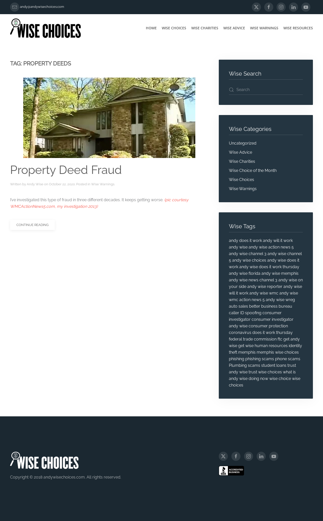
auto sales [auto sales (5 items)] (238, 306)
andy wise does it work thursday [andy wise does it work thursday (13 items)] (269, 266)
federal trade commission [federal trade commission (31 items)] (253, 339)
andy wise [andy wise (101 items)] (238, 247)
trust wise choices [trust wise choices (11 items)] (265, 372)
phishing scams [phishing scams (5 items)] (259, 358)
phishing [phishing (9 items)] (236, 358)
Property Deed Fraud (66, 170)
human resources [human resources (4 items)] (271, 345)
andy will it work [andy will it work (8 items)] (278, 240)
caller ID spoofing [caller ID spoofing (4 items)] (245, 312)
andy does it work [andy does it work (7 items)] (245, 240)
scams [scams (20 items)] (254, 365)
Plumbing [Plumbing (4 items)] (238, 365)
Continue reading (32, 225)
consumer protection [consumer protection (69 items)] (268, 326)
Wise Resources (298, 28)
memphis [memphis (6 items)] (247, 352)
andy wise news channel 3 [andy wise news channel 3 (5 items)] (253, 280)
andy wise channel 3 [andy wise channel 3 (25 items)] (247, 253)
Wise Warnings (264, 28)
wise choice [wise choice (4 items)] (280, 378)
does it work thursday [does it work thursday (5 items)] (272, 332)
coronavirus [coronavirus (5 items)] (240, 332)
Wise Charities (204, 28)
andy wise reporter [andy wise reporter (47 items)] (264, 286)
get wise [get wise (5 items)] (246, 345)
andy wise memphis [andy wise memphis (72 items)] (280, 273)
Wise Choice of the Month (253, 170)
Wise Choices (174, 28)
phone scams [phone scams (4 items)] (287, 358)
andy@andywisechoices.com (42, 7)
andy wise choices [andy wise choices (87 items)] (249, 260)
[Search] (266, 90)
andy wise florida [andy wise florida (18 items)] (244, 273)
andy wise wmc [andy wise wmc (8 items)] (263, 293)
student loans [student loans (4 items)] (273, 365)
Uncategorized (242, 143)
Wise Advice (234, 28)
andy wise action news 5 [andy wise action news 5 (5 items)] (271, 247)
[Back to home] (45, 28)
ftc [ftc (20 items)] (280, 339)
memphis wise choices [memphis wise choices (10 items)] (278, 352)
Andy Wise (35, 184)
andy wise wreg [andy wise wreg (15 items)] (280, 299)
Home (151, 28)
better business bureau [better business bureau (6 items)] (270, 306)
